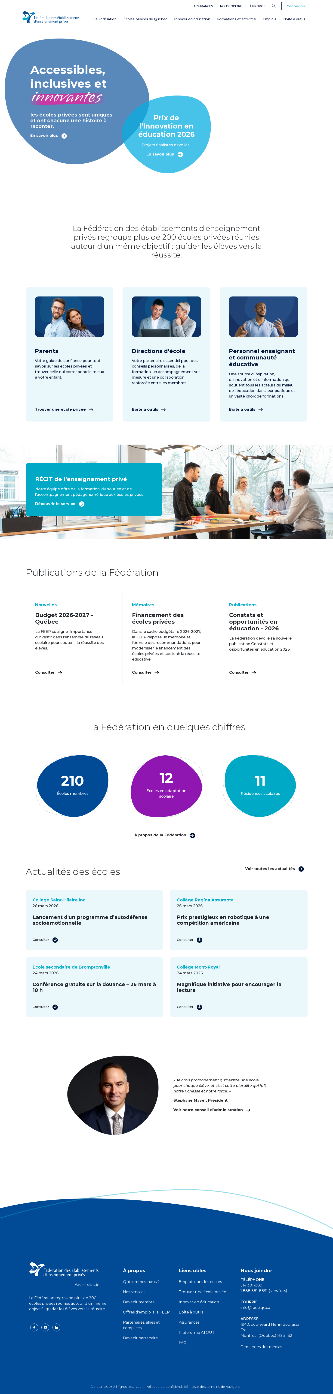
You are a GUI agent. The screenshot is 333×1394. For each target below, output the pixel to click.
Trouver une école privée (64, 409)
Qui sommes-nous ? (141, 1282)
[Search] (277, 5)
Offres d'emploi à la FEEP (146, 1312)
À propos (257, 6)
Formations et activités (236, 19)
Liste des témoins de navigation (217, 1387)
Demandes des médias (261, 1347)
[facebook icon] (34, 1327)
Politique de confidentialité (166, 1387)
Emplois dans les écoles (200, 1282)
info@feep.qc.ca (255, 1307)
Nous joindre (231, 6)
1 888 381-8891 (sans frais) (263, 1291)
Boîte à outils (294, 19)
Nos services (134, 1292)
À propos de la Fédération (164, 835)
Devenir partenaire (140, 1338)
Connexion (296, 6)
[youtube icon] (45, 1327)
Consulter (48, 672)
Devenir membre (139, 1302)
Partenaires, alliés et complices (141, 1325)
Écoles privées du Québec (145, 19)
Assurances (203, 6)
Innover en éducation (192, 19)
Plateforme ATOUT (197, 1332)
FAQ (183, 1342)
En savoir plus (48, 135)
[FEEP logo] (64, 1274)
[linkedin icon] (56, 1327)
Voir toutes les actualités (274, 868)
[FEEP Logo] (51, 16)
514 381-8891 (252, 1285)
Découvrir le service (60, 503)
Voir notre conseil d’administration (211, 1110)
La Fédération (105, 19)
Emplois (269, 19)
